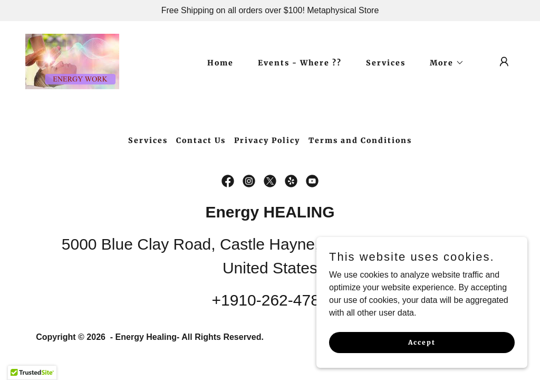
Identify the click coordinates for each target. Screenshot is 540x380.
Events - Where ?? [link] (300, 63)
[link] (72, 60)
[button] (443, 62)
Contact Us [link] (201, 140)
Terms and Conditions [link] (360, 140)
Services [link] (386, 63)
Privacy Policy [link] (267, 140)
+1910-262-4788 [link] (269, 300)
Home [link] (220, 63)
